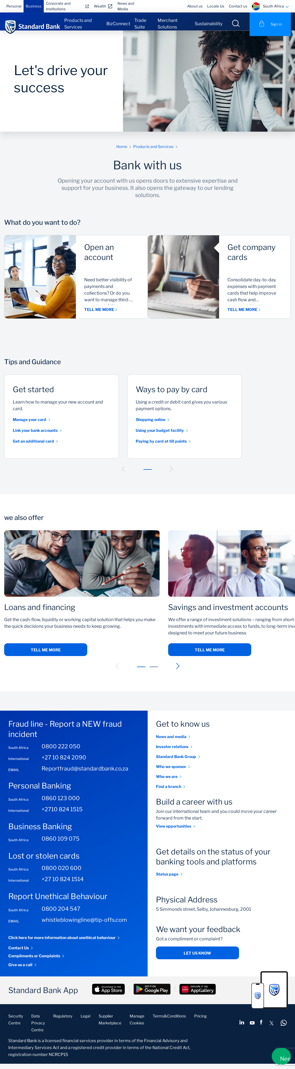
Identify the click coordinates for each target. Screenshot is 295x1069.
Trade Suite (140, 24)
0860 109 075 (60, 844)
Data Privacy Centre (38, 1028)
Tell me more (46, 655)
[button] (123, 474)
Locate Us (215, 6)
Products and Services (78, 24)
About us (195, 6)
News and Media (125, 6)
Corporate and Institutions (58, 6)
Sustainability (208, 23)
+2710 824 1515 (62, 814)
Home (121, 151)
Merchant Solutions (168, 24)
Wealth (100, 6)
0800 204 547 (61, 914)
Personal (13, 6)
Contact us (238, 6)
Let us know (197, 958)
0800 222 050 (61, 752)
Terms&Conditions (169, 1021)
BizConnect (118, 23)
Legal (85, 1021)
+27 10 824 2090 (64, 763)
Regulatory (62, 1021)
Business (34, 6)
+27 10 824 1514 (63, 884)
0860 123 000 (61, 803)
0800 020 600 (61, 873)
